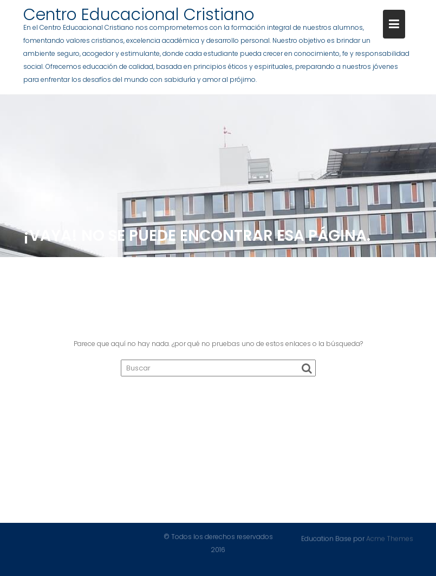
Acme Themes (389, 538)
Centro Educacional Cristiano (139, 14)
